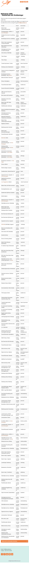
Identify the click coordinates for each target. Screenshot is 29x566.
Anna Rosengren (4, 32)
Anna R (10, 75)
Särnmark (3, 137)
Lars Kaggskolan (4, 182)
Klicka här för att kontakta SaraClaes (9, 541)
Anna (12, 260)
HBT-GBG (3, 224)
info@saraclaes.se (22, 22)
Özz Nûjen (10, 152)
